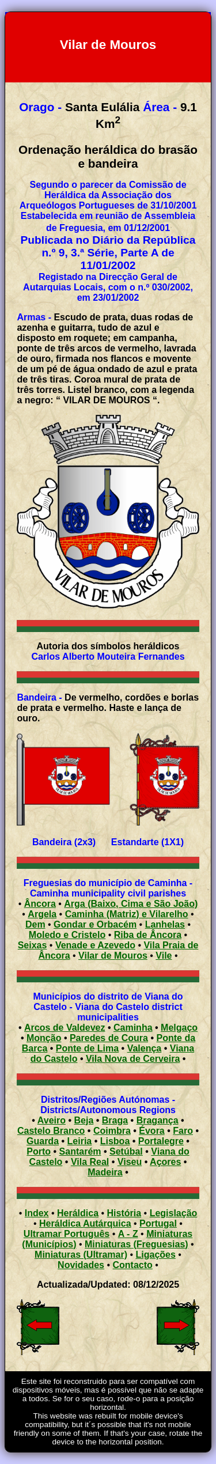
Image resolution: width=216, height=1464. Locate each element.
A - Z (128, 1234)
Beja (84, 1120)
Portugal (158, 1223)
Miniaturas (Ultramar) (81, 1254)
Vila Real (90, 1162)
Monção (43, 1038)
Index (37, 1213)
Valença (144, 1048)
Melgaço (179, 1027)
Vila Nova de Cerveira (133, 1059)
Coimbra (112, 1131)
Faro (183, 1131)
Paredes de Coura (109, 1038)
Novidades (81, 1265)
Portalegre (161, 1141)
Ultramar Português (66, 1234)
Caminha (133, 1027)
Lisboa (115, 1141)
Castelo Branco (51, 1131)
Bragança (158, 1120)
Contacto (133, 1265)
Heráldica (77, 1213)
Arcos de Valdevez (64, 1027)
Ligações (156, 1254)
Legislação (174, 1213)
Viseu (130, 1162)
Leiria (79, 1141)
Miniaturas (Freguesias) (136, 1244)
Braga (115, 1120)
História (124, 1213)
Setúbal (126, 1151)
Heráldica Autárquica (85, 1223)
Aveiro (51, 1120)
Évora (151, 1131)
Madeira (105, 1172)
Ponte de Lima (87, 1048)
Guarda (42, 1141)
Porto (38, 1151)
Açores (165, 1162)
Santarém (80, 1151)
